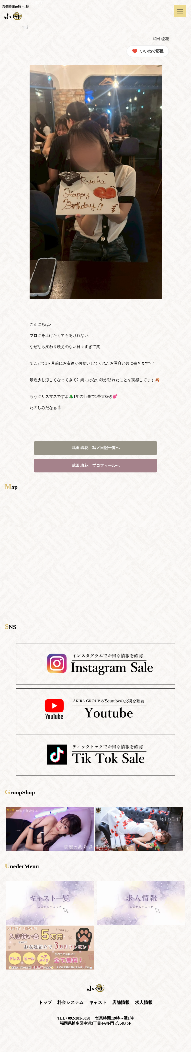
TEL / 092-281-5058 (73, 1018)
